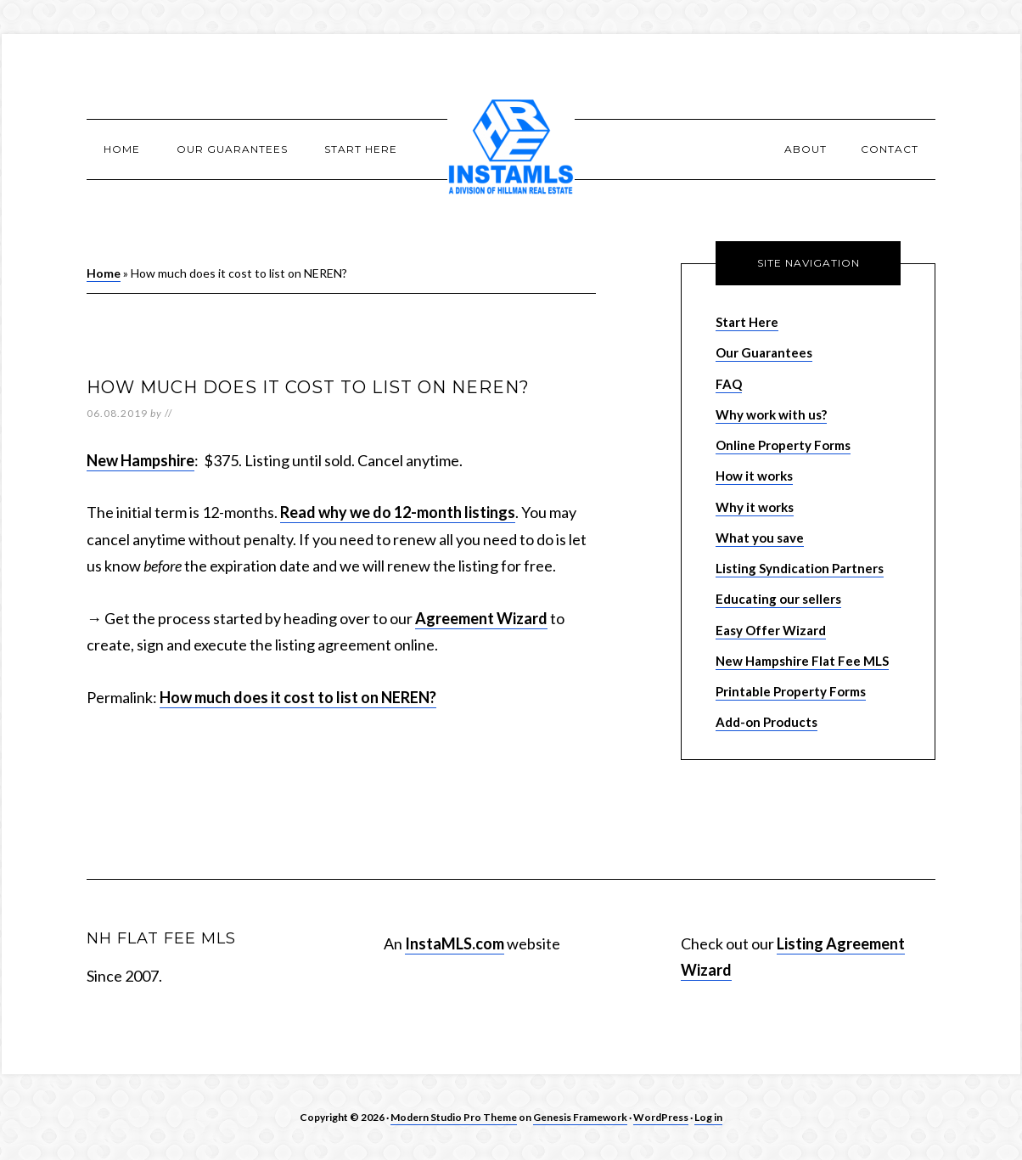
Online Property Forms (783, 445)
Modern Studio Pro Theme (453, 1117)
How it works (754, 475)
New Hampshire (140, 460)
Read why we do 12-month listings (397, 512)
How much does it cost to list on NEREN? (298, 697)
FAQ (729, 383)
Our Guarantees (764, 352)
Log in (708, 1117)
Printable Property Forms (791, 691)
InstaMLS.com (454, 943)
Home (104, 273)
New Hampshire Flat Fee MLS (802, 660)
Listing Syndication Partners (800, 568)
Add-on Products (766, 721)
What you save (760, 537)
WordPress (660, 1117)
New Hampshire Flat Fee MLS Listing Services (511, 148)
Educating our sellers (778, 598)
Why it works (755, 507)
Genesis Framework (580, 1117)
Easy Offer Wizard (771, 630)
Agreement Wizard (481, 618)
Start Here (747, 321)
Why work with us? (771, 414)
